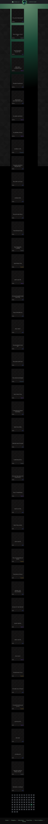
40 (33, 802)
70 (33, 809)
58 (29, 807)
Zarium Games (32, 2)
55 (21, 807)
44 (19, 804)
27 (26, 799)
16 (24, 797)
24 (19, 799)
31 (12, 802)
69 (31, 809)
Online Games (21, 820)
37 (26, 802)
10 (33, 795)
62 (14, 809)
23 (17, 799)
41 (12, 804)
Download (16, 2)
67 (26, 809)
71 (12, 811)
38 (29, 802)
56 (24, 807)
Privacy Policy (29, 820)
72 (14, 811)
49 (31, 804)
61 (12, 809)
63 (17, 809)
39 (31, 802)
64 (19, 809)
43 (17, 804)
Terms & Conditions (38, 820)
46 (24, 804)
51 (12, 807)
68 (29, 809)
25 (21, 799)
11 (12, 797)
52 (14, 807)
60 (33, 807)
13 (17, 797)
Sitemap (24, 821)
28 (29, 799)
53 (17, 807)
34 (19, 802)
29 (31, 799)
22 (14, 799)
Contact (7, 820)
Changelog (13, 820)
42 (14, 804)
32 (14, 802)
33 (17, 802)
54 (19, 807)
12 (14, 797)
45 (21, 804)
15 (21, 797)
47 (26, 804)
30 (33, 799)
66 (24, 809)
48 (29, 804)
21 (12, 799)
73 (17, 811)
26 (24, 799)
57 (26, 807)
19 (31, 797)
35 (21, 802)
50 (33, 804)
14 (19, 797)
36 (24, 802)
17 (26, 797)
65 (21, 809)
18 (29, 797)
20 (33, 797)
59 (31, 807)
